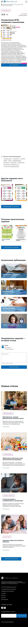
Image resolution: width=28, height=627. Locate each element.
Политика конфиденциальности (8, 587)
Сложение (22, 158)
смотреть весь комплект (11, 206)
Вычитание (6, 162)
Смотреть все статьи (11, 558)
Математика (16, 158)
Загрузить (14, 65)
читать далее (6, 426)
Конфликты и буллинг (9, 495)
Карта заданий (4, 599)
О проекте (3, 593)
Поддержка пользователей (7, 591)
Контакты (3, 597)
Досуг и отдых (7, 536)
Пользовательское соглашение (8, 589)
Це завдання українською (6, 40)
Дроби (5, 160)
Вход (26, 1)
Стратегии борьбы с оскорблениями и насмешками (13, 500)
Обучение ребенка (8, 413)
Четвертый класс (8, 158)
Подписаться (21, 615)
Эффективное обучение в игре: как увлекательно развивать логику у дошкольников (13, 459)
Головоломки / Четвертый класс (11, 164)
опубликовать (14, 367)
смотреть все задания (11, 247)
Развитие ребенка (8, 454)
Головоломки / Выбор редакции (11, 166)
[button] (2, 192)
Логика (10, 160)
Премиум (3, 595)
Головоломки (6, 10)
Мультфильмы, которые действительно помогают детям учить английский (13, 418)
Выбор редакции (17, 160)
